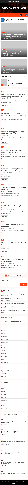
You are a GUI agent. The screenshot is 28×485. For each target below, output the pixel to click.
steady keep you (14, 8)
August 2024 (4, 373)
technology (4, 400)
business (3, 391)
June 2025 (3, 345)
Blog (3, 32)
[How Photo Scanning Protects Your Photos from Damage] (14, 166)
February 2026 (5, 339)
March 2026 (4, 336)
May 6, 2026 (9, 38)
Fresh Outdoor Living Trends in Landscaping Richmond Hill (13, 36)
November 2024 (5, 365)
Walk (2, 406)
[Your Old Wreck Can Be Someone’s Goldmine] (14, 221)
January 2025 (4, 359)
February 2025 (5, 356)
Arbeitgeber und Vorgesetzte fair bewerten (13, 188)
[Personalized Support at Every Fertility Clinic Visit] (14, 129)
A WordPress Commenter (7, 321)
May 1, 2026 (9, 154)
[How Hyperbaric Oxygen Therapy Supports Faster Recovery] (14, 147)
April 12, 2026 (9, 263)
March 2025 (4, 353)
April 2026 (3, 333)
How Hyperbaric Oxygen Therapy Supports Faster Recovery (13, 151)
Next (21, 275)
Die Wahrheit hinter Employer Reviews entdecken (12, 207)
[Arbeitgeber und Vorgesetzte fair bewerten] (14, 184)
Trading (3, 403)
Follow (26, 15)
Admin (4, 38)
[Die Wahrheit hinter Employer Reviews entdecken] (14, 203)
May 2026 (3, 330)
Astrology (3, 385)
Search (4, 280)
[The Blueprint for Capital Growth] (14, 240)
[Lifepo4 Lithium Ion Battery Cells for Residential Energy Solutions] (14, 110)
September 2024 (5, 371)
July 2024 (3, 376)
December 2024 (5, 362)
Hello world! (19, 321)
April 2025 (3, 350)
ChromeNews (20, 482)
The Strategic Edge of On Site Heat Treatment (12, 260)
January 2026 (4, 342)
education (3, 394)
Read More (4, 105)
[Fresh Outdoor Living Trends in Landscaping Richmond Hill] (4, 82)
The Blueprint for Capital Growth (13, 243)
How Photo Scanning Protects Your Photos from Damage (12, 170)
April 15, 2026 (9, 244)
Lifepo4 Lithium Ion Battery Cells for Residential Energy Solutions (13, 70)
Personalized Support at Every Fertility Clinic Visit (12, 133)
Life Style (3, 397)
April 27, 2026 (9, 228)
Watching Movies (5, 408)
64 (18, 275)
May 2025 (3, 348)
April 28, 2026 (9, 172)
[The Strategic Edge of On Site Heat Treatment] (14, 256)
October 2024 (4, 368)
